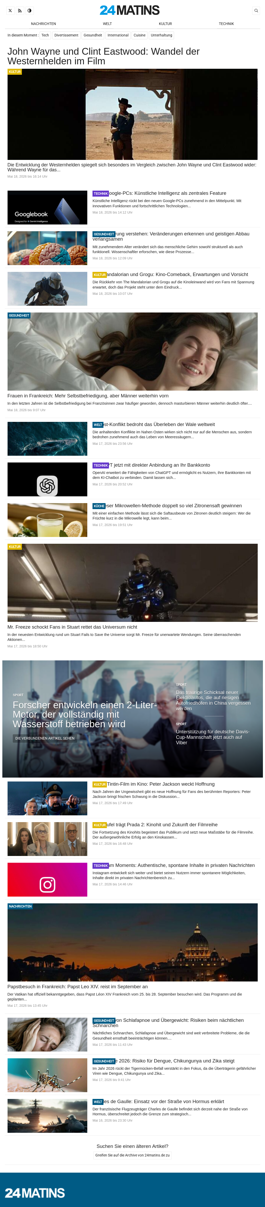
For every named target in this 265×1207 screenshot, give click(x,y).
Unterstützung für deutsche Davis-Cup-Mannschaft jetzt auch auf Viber (213, 737)
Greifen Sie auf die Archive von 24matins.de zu (132, 1156)
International (118, 36)
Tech (45, 36)
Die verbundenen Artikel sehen (45, 739)
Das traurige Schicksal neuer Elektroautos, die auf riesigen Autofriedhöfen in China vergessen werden (213, 701)
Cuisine (140, 36)
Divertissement (67, 36)
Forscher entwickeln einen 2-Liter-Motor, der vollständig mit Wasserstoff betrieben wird (85, 715)
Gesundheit (93, 36)
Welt (107, 24)
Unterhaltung (162, 36)
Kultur (165, 24)
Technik (226, 24)
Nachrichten (43, 24)
